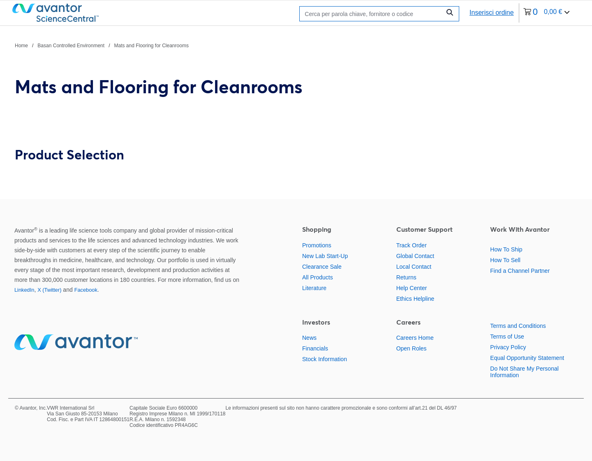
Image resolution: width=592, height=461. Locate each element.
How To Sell (505, 260)
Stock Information (324, 359)
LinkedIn (24, 290)
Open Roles (411, 348)
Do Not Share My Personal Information (524, 371)
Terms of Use (507, 336)
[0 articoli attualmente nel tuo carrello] (546, 13)
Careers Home (415, 337)
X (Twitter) (49, 290)
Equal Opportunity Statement (527, 358)
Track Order (411, 245)
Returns (406, 277)
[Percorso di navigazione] (102, 45)
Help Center (411, 288)
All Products (317, 277)
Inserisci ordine (491, 12)
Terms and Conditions (518, 326)
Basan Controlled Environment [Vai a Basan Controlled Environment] (70, 45)
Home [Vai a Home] (21, 45)
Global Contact (415, 256)
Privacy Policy (508, 347)
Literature (314, 288)
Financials (315, 348)
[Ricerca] (372, 14)
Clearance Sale (322, 266)
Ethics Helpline (415, 298)
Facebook (85, 290)
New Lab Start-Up (325, 256)
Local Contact (414, 266)
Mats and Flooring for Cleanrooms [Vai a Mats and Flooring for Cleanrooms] (151, 45)
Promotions (316, 245)
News (309, 337)
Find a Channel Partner (520, 270)
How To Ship (506, 249)
